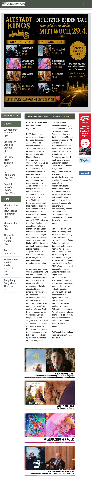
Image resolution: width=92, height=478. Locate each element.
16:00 (11, 239)
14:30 (11, 226)
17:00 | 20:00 (11, 175)
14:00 (11, 132)
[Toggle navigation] (86, 4)
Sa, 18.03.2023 (10, 116)
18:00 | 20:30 (11, 188)
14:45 (11, 146)
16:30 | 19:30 (11, 252)
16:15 (11, 161)
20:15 (11, 285)
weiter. (67, 116)
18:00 (11, 266)
